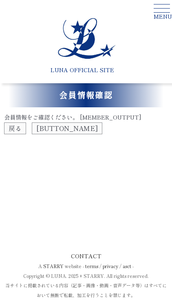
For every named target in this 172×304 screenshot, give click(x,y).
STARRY (53, 266)
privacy (110, 266)
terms (91, 266)
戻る (15, 128)
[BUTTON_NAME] (67, 128)
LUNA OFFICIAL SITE (82, 70)
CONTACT (86, 256)
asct (127, 266)
